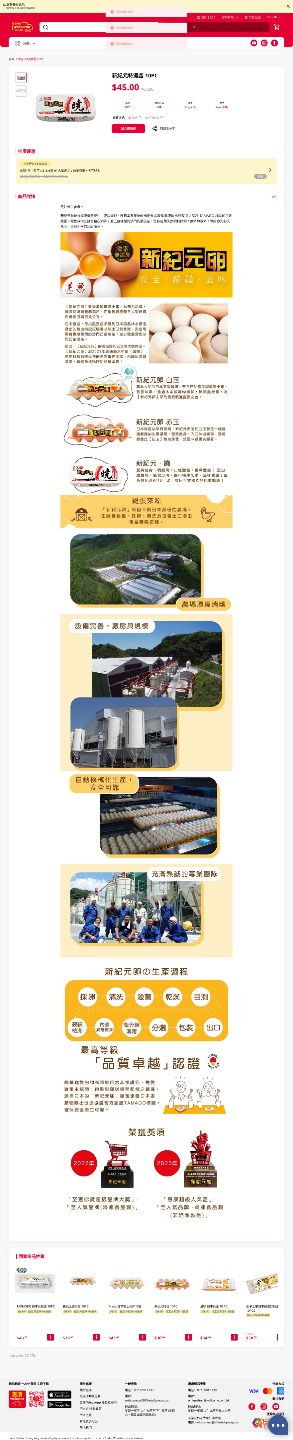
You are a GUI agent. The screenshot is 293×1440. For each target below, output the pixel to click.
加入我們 (86, 1427)
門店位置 (252, 17)
